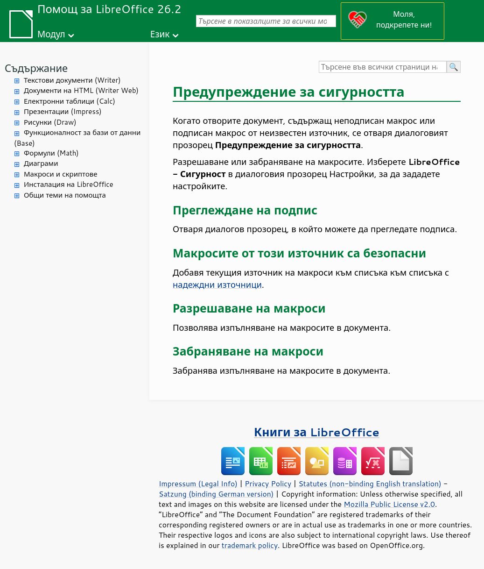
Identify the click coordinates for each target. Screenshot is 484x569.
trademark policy (250, 545)
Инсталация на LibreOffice (68, 184)
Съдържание (36, 68)
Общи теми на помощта (65, 195)
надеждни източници (217, 284)
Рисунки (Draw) (50, 122)
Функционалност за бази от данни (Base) (77, 138)
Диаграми (41, 163)
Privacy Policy (268, 483)
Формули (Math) (51, 153)
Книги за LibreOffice (316, 432)
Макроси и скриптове (61, 174)
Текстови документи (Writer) (72, 80)
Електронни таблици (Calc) (69, 101)
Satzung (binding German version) (216, 494)
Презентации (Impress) (63, 111)
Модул (51, 34)
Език (160, 34)
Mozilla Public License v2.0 (389, 504)
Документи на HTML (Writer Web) (81, 90)
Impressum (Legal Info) (198, 483)
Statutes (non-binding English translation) (369, 483)
